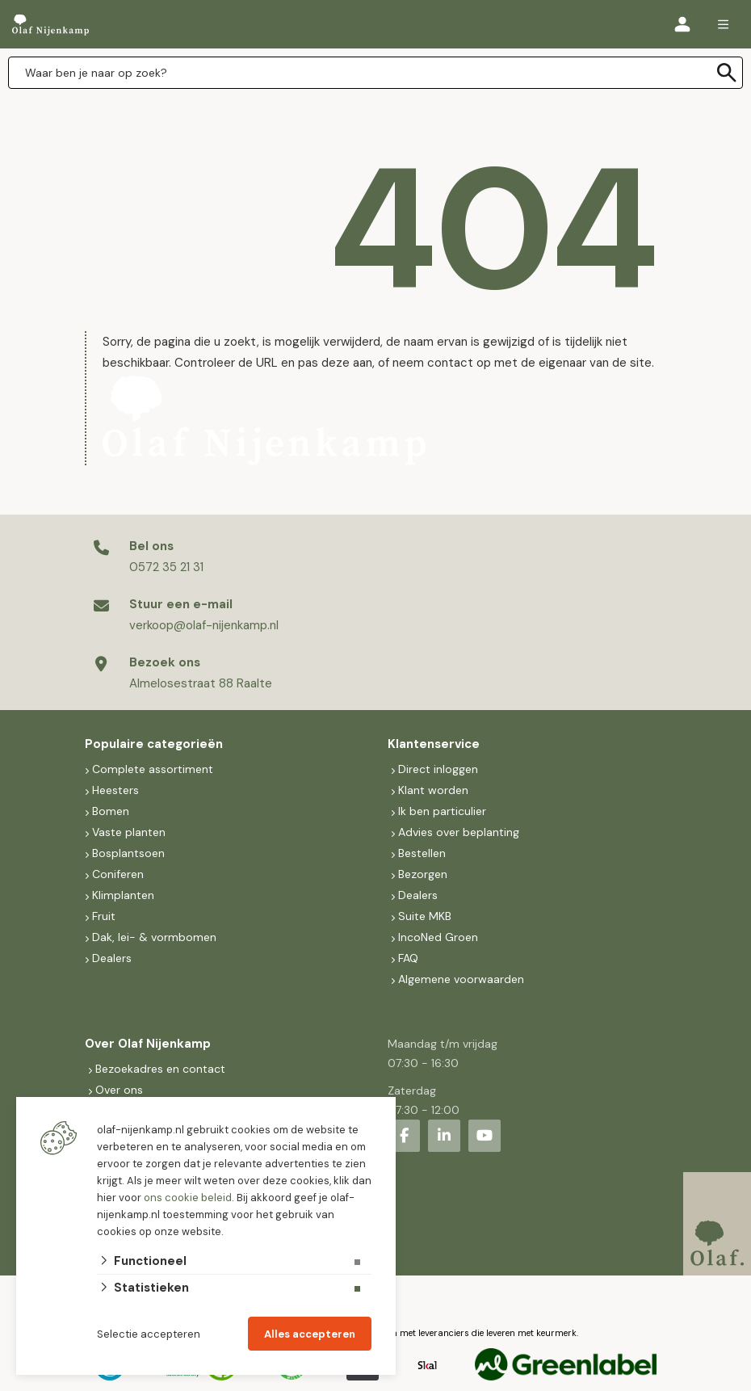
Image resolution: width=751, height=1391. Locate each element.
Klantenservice (434, 744)
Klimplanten (123, 895)
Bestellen (422, 853)
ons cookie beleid (188, 1197)
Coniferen (118, 874)
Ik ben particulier (442, 811)
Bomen (110, 811)
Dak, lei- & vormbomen (154, 937)
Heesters (115, 790)
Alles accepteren (309, 1334)
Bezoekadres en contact (160, 1068)
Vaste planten (129, 832)
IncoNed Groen (438, 937)
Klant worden (433, 790)
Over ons (119, 1089)
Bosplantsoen (128, 853)
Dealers (112, 958)
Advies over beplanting (458, 832)
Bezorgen (422, 874)
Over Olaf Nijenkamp (148, 1044)
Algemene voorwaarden (461, 979)
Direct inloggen (438, 769)
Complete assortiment (154, 769)
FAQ (408, 958)
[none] (727, 73)
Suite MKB (424, 916)
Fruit (103, 916)
